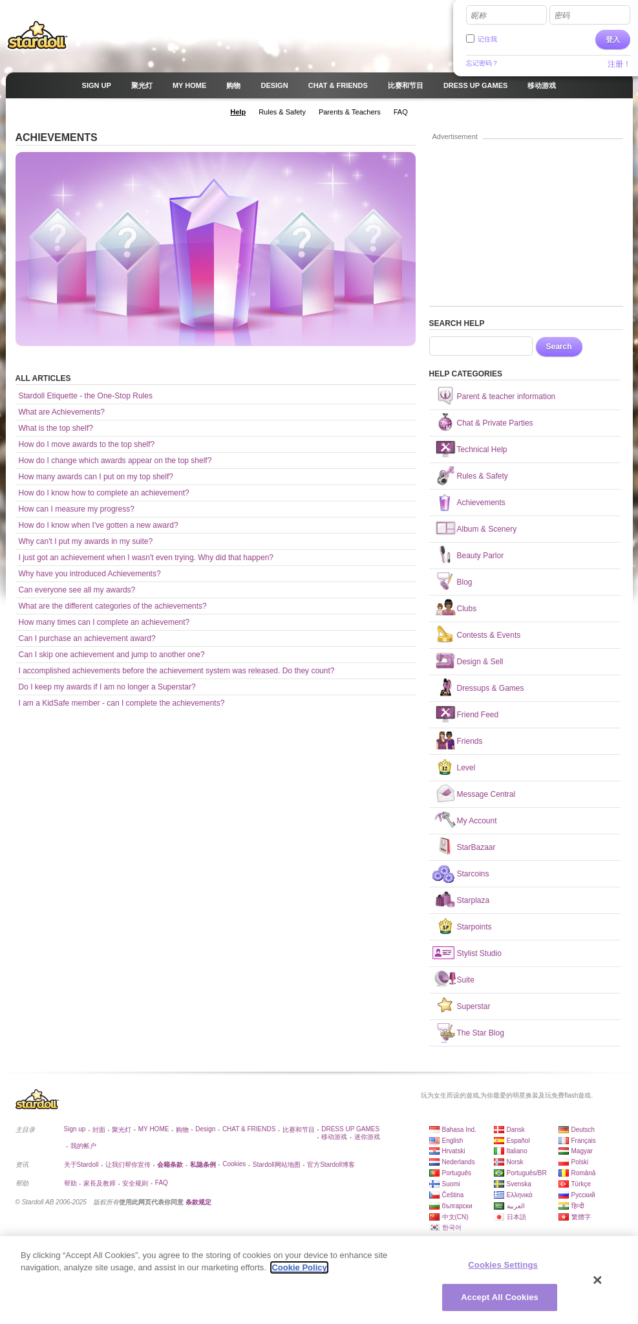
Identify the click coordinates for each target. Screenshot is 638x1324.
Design (205, 1129)
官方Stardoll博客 (331, 1164)
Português (457, 1173)
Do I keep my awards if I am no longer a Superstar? (107, 686)
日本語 (516, 1217)
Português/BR (527, 1173)
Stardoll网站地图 (277, 1164)
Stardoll (37, 34)
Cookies (234, 1163)
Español (518, 1140)
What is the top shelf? (56, 428)
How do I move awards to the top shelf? (87, 444)
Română (583, 1173)
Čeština (453, 1195)
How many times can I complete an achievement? (104, 622)
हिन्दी (577, 1206)
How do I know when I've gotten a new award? (98, 525)
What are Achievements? (62, 412)
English (452, 1140)
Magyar (582, 1151)
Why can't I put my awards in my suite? (86, 541)
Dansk (516, 1129)
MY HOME (153, 1129)
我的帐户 (83, 1145)
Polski (580, 1162)
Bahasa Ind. (459, 1129)
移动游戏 (334, 1136)
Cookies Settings (503, 1265)
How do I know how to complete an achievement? (104, 492)
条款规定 (198, 1202)
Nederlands (458, 1162)
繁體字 (581, 1217)
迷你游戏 (367, 1136)
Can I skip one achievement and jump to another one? (112, 654)
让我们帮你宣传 (128, 1164)
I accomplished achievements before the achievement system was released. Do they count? (177, 670)
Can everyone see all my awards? (77, 589)
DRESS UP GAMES (350, 1129)
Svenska (519, 1184)
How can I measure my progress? (76, 509)
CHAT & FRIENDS (248, 1129)
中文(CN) (455, 1217)
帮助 (70, 1183)
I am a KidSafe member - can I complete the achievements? (122, 703)
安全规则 (135, 1183)
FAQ (161, 1182)
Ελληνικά (520, 1195)
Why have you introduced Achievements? (90, 573)
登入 (613, 39)
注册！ (619, 64)
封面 (98, 1129)
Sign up (75, 1129)
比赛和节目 (298, 1129)
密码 (561, 15)
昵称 (478, 15)
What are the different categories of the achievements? (113, 606)
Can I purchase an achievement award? (87, 638)
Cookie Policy (298, 1267)
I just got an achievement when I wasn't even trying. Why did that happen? (146, 557)
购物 (182, 1129)
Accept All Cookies (499, 1297)
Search (559, 346)
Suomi (451, 1184)
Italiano (517, 1151)
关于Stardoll (81, 1164)
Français (583, 1140)
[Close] (598, 1280)
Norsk (515, 1162)
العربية (516, 1206)
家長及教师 (99, 1183)
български (457, 1206)
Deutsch (583, 1129)
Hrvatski (453, 1151)
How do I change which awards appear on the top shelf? (115, 460)
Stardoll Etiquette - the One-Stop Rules (86, 395)
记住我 (487, 39)
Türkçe (581, 1184)
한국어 (452, 1227)
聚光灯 (121, 1129)
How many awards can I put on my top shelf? (96, 476)
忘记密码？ (482, 63)
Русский (583, 1195)
